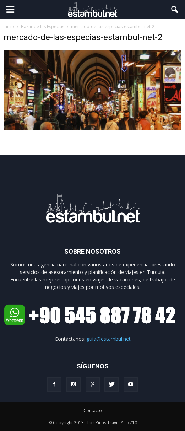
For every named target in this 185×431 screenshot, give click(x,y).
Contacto (92, 411)
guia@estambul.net (109, 338)
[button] (175, 9)
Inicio (9, 26)
